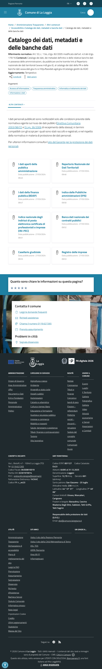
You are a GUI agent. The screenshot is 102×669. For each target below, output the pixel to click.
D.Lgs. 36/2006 (32, 127)
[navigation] (5, 12)
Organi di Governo (16, 381)
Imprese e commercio (39, 419)
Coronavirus (72, 385)
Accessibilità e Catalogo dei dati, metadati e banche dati (36, 28)
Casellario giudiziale (29, 252)
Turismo (33, 436)
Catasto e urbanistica (39, 402)
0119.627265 (18, 466)
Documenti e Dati (16, 393)
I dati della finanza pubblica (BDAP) (28, 194)
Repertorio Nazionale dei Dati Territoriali (76, 166)
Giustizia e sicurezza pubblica (43, 415)
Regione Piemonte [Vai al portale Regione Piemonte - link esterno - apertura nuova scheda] (15, 3)
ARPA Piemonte (37, 550)
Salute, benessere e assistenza (44, 427)
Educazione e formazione (41, 410)
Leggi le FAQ (13, 567)
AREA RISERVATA (49, 664)
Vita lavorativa (36, 440)
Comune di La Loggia (38, 12)
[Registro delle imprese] (57, 252)
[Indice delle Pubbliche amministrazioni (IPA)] (57, 192)
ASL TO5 (34, 545)
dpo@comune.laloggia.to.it (70, 520)
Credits (11, 618)
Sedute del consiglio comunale (72, 436)
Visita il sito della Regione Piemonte (46, 537)
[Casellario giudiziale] (14, 252)
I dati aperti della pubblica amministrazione (27, 167)
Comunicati (72, 444)
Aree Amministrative (17, 385)
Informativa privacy (16, 605)
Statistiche (13, 626)
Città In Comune (63, 654)
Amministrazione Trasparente (30, 24)
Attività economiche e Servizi (87, 418)
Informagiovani (37, 558)
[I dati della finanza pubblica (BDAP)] (14, 192)
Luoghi (85, 388)
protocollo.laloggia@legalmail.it (27, 476)
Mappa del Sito (14, 631)
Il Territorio (86, 392)
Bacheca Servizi (15, 597)
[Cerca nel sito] (90, 12)
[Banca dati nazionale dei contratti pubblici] (57, 217)
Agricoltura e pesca (38, 381)
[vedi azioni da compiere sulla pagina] (29, 77)
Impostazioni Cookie (17, 614)
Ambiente (34, 385)
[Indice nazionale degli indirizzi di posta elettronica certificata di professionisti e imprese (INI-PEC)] (14, 217)
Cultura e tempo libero (40, 406)
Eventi (85, 383)
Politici (11, 410)
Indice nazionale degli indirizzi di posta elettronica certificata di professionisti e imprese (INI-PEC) (31, 224)
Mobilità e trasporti (38, 423)
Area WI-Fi (35, 554)
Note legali (13, 609)
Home (11, 24)
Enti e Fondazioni (15, 398)
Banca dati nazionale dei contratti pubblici (75, 218)
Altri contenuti (53, 24)
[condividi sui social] (15, 77)
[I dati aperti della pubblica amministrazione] (14, 164)
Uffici (10, 389)
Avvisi (70, 449)
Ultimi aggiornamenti (17, 622)
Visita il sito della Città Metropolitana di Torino (50, 541)
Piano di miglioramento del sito (16, 558)
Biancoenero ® (73, 658)
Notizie (70, 381)
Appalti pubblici (37, 393)
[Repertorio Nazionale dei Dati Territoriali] (57, 164)
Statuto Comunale (16, 601)
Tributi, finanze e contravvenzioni (44, 432)
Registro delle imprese (74, 252)
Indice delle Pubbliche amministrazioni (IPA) (74, 194)
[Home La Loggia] (33, 12)
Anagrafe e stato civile (40, 389)
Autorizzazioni (36, 398)
